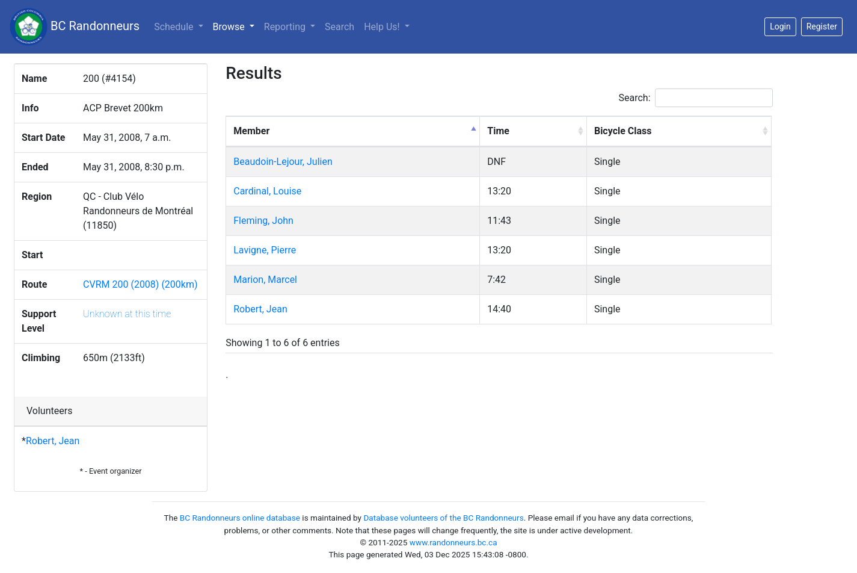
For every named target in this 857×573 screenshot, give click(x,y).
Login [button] (780, 26)
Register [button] (821, 26)
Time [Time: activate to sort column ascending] (498, 131)
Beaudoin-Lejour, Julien (282, 161)
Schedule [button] (174, 27)
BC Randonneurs (75, 27)
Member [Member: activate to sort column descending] (251, 131)
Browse (236, 26)
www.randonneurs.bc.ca (453, 542)
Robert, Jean (52, 441)
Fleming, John (263, 220)
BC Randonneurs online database (240, 517)
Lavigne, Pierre (264, 250)
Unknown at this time (127, 314)
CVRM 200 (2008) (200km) (140, 284)
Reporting (286, 27)
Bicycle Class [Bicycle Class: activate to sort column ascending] (623, 131)
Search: (696, 97)
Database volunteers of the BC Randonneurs (443, 517)
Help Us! (383, 27)
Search (339, 27)
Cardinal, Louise (267, 191)
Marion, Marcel (265, 279)
